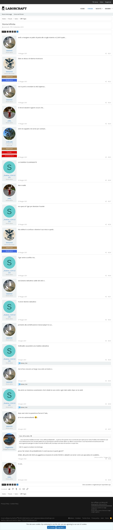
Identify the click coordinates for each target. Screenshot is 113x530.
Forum (90, 9)
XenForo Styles (17, 520)
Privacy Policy (5, 504)
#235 (109, 381)
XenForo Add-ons (6, 520)
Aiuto (102, 518)
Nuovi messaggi (7, 14)
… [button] (10, 31)
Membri (108, 9)
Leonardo (7, 27)
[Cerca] (95, 2)
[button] (102, 9)
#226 (109, 180)
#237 (109, 429)
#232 (109, 320)
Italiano (71, 518)
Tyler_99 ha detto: (24, 436)
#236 (109, 404)
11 (15, 31)
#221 (109, 53)
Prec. (4, 31)
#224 (109, 124)
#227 (109, 201)
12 (17, 31)
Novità (98, 9)
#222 (109, 81)
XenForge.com (50, 518)
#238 (109, 459)
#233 (109, 341)
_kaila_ (9, 121)
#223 (109, 102)
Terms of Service (102, 510)
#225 (109, 157)
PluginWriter (9, 447)
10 (12, 31)
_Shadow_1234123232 (9, 176)
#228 (109, 224)
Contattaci (78, 518)
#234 (109, 360)
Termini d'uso (86, 518)
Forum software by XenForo (17, 518)
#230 (109, 275)
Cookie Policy (14, 504)
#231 (109, 297)
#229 (109, 252)
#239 (109, 480)
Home (82, 9)
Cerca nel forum (19, 14)
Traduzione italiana (38, 518)
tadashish (9, 51)
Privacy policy (95, 518)
